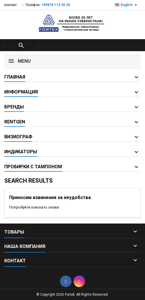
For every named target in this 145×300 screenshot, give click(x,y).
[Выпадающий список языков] (126, 5)
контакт (10, 5)
